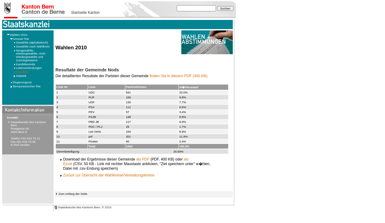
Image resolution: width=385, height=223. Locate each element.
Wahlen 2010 (18, 34)
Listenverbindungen (29, 68)
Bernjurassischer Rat (26, 86)
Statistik (21, 75)
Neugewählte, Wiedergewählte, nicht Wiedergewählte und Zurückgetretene (30, 55)
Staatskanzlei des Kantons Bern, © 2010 (84, 207)
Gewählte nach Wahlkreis (33, 46)
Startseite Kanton (85, 12)
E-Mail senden (20, 144)
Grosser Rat (21, 38)
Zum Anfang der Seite (73, 193)
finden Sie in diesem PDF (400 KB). (178, 76)
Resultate (22, 72)
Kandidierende (25, 64)
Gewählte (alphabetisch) (32, 42)
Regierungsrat (22, 82)
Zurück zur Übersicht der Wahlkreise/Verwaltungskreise (108, 175)
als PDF (142, 159)
